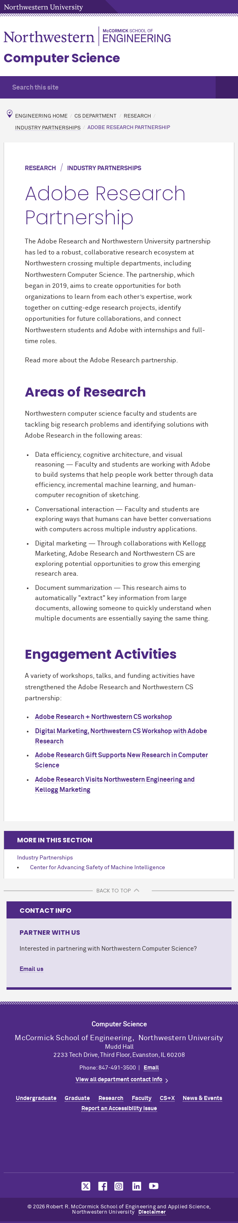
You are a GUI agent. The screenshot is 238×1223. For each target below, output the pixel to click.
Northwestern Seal (119, 1144)
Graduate (77, 1098)
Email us (32, 969)
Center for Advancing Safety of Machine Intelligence (97, 867)
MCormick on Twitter (84, 1186)
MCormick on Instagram (119, 1186)
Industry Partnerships (48, 127)
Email (151, 1068)
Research (137, 116)
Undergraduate (36, 1098)
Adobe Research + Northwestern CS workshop (103, 717)
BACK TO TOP (113, 890)
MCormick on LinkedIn (136, 1186)
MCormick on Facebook (102, 1186)
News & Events (202, 1098)
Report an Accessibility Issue (119, 1108)
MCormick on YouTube (154, 1186)
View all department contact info (119, 1080)
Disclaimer (152, 1212)
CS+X (167, 1098)
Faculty (141, 1098)
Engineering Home (41, 116)
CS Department (95, 116)
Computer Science (62, 58)
